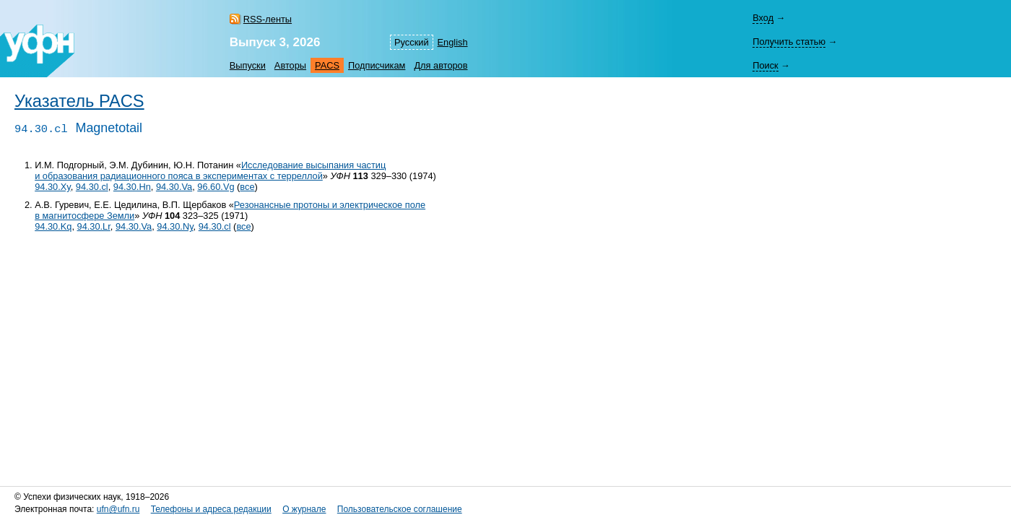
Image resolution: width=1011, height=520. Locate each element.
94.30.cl (92, 186)
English (453, 42)
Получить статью (788, 41)
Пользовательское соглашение (399, 509)
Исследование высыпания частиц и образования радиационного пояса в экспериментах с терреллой (210, 170)
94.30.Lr (93, 226)
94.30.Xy (53, 186)
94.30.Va (174, 186)
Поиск (765, 65)
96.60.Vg (215, 186)
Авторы (290, 65)
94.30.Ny (175, 226)
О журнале (304, 509)
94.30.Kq (53, 226)
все (247, 186)
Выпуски (248, 65)
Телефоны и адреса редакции (211, 509)
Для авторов (440, 65)
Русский (411, 42)
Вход (762, 17)
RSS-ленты (267, 19)
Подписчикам (376, 65)
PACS (327, 65)
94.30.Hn (132, 186)
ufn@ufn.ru (118, 509)
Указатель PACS (79, 101)
